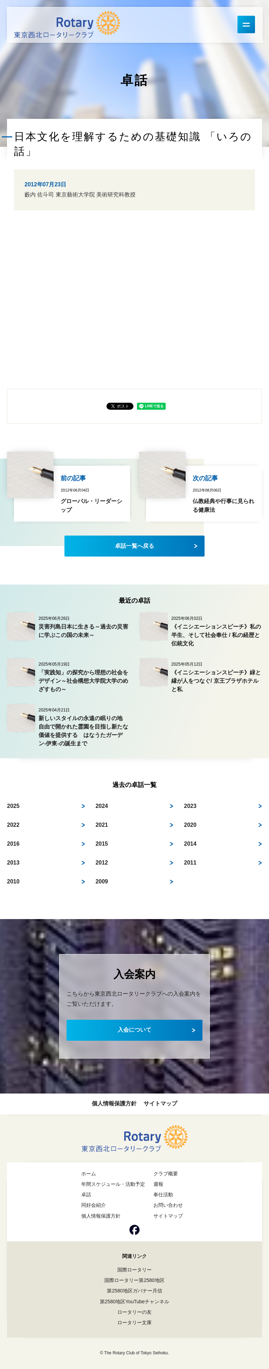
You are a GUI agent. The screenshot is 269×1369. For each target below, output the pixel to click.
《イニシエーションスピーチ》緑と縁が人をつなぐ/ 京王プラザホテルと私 (216, 680)
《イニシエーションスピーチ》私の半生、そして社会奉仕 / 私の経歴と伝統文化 (216, 635)
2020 (190, 825)
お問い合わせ (168, 1205)
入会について (134, 1030)
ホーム (88, 1173)
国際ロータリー (134, 1270)
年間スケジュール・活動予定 (113, 1184)
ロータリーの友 (134, 1312)
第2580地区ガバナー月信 (134, 1290)
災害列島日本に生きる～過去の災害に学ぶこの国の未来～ (83, 631)
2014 (190, 844)
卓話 (86, 1194)
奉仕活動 (163, 1194)
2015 (102, 844)
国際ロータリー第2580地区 (134, 1280)
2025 (13, 806)
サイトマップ (160, 1103)
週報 (158, 1184)
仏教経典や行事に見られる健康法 (223, 505)
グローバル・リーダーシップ (91, 505)
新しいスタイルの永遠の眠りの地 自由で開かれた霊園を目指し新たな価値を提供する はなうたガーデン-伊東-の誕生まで (83, 730)
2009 (102, 881)
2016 (13, 844)
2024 (102, 806)
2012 (102, 863)
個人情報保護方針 (114, 1103)
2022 (13, 825)
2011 (190, 863)
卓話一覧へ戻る (134, 546)
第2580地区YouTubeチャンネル (134, 1301)
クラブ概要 (165, 1173)
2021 (102, 825)
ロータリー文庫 (134, 1322)
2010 (13, 881)
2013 (13, 863)
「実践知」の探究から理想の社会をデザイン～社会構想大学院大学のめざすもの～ (83, 680)
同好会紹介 (93, 1205)
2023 (190, 806)
